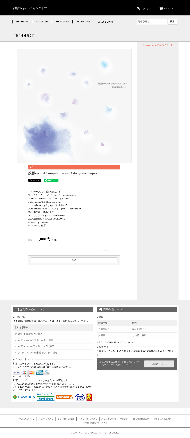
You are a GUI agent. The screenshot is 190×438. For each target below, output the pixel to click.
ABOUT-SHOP (83, 22)
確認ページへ (159, 364)
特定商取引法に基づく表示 (95, 423)
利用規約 (124, 418)
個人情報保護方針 (141, 418)
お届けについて (45, 418)
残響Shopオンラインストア (30, 8)
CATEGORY (42, 22)
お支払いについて (26, 418)
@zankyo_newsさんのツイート (157, 45)
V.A (31, 167)
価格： (31, 240)
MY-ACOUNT (62, 22)
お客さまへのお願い (163, 418)
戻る (74, 260)
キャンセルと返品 (65, 418)
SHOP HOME (22, 22)
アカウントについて (87, 418)
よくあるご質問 (105, 22)
